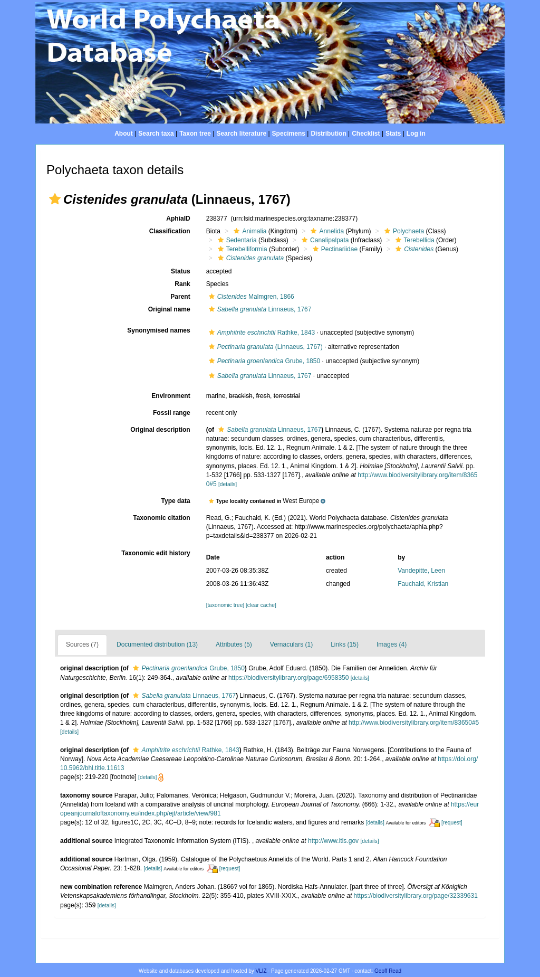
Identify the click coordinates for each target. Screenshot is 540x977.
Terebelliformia (241, 249)
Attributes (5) (234, 644)
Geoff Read (387, 971)
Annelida (326, 231)
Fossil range (171, 412)
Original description (160, 429)
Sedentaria (236, 240)
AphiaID (178, 218)
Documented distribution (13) (157, 644)
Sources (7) (82, 644)
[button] (54, 199)
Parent (180, 296)
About (123, 133)
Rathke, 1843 (260, 332)
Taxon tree (195, 133)
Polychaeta (403, 231)
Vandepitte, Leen (421, 570)
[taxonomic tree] (225, 605)
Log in (416, 133)
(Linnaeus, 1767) (264, 346)
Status (180, 271)
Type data (175, 501)
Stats (393, 133)
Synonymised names (158, 330)
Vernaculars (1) (291, 644)
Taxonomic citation (161, 517)
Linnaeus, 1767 (259, 309)
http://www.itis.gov (333, 841)
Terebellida (414, 240)
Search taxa (155, 133)
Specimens (288, 133)
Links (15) (345, 644)
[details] (227, 484)
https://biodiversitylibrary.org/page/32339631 (416, 895)
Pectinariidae (334, 249)
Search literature (241, 133)
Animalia (248, 231)
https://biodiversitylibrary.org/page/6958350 (288, 677)
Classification (169, 231)
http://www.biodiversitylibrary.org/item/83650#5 (414, 722)
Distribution (328, 133)
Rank (182, 284)
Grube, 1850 (263, 361)
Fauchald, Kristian (423, 583)
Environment (170, 396)
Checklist (366, 133)
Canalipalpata (324, 240)
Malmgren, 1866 (250, 296)
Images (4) (392, 644)
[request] (451, 823)
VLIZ (261, 971)
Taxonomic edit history (155, 553)
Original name (169, 309)
